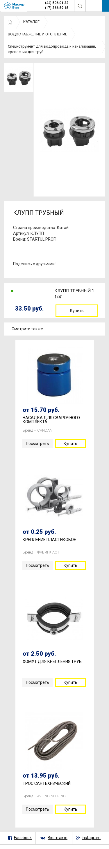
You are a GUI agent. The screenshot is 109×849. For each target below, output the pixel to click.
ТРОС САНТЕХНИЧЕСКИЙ (47, 783)
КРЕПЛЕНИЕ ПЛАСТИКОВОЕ (49, 540)
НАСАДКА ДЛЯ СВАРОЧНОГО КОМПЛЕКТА (51, 420)
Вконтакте (57, 837)
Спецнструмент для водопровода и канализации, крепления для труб (52, 49)
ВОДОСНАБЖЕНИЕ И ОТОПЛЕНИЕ (37, 34)
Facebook (23, 837)
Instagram (91, 837)
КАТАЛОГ (31, 21)
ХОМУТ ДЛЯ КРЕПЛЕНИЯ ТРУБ (52, 661)
